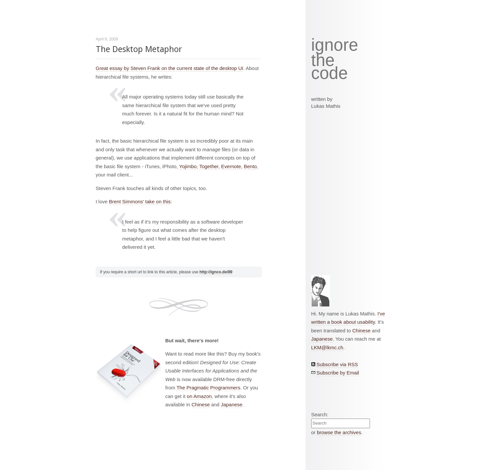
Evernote (231, 166)
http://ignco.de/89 (216, 272)
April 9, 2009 (107, 39)
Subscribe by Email (338, 372)
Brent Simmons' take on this (140, 201)
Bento (250, 166)
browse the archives (339, 432)
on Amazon (199, 396)
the (323, 60)
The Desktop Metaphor (139, 49)
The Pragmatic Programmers (208, 387)
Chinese (201, 404)
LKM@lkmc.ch (327, 347)
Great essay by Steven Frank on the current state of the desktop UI (169, 68)
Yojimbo (188, 166)
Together (208, 166)
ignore (334, 45)
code (329, 73)
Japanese (231, 404)
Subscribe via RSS (337, 364)
